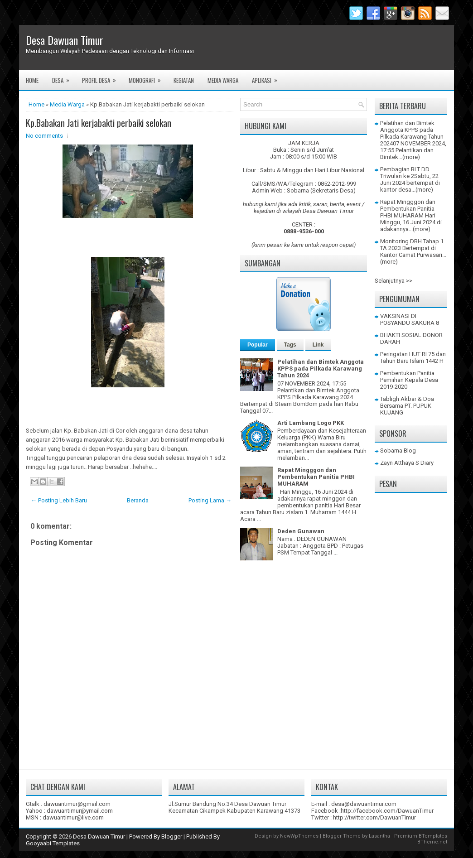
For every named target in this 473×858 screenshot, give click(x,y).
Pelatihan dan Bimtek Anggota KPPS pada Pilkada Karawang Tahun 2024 (320, 368)
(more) (411, 157)
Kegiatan (184, 80)
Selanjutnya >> (393, 280)
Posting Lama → (210, 500)
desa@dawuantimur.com (363, 803)
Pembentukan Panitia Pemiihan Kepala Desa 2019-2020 (409, 380)
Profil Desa (102, 77)
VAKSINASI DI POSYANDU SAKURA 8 (409, 319)
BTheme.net (432, 842)
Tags (290, 345)
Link (318, 345)
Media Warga (223, 80)
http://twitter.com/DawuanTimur (374, 817)
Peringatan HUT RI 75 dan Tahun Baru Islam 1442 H (413, 357)
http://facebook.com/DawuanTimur (387, 810)
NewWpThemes (299, 836)
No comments (44, 135)
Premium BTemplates (420, 836)
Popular (257, 345)
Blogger (171, 836)
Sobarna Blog (398, 450)
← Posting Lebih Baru (59, 500)
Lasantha (379, 836)
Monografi (148, 77)
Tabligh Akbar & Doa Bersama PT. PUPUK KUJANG (407, 405)
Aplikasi (267, 77)
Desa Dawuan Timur (64, 40)
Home (32, 80)
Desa (63, 77)
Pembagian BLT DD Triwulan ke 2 (405, 172)
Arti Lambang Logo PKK (310, 422)
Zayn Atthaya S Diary (407, 462)
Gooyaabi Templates (53, 843)
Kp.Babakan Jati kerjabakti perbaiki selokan (98, 122)
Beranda (138, 500)
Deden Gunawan (300, 531)
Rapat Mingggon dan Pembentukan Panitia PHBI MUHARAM (316, 477)
